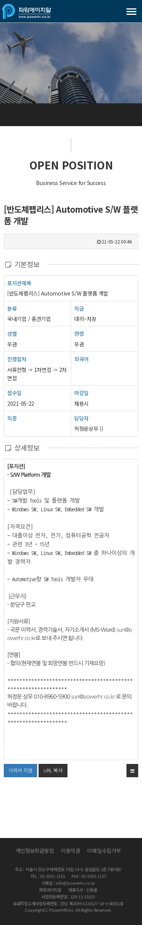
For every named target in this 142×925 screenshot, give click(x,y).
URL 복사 (53, 770)
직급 (79, 308)
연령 (79, 333)
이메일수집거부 (104, 850)
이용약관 (70, 850)
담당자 (81, 418)
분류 (12, 308)
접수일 (14, 393)
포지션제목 (19, 283)
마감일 (81, 393)
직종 (12, 418)
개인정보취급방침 (35, 850)
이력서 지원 (18, 769)
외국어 (81, 359)
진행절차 (17, 359)
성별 (12, 333)
